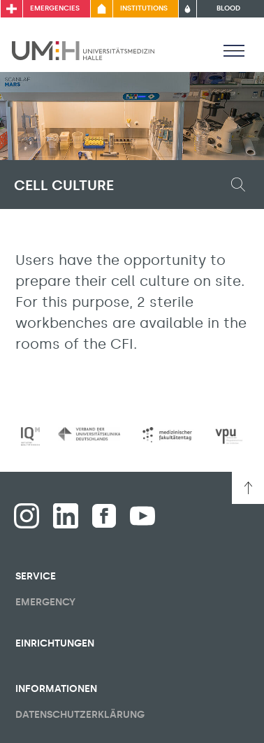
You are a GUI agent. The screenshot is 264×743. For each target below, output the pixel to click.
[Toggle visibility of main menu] (234, 50)
